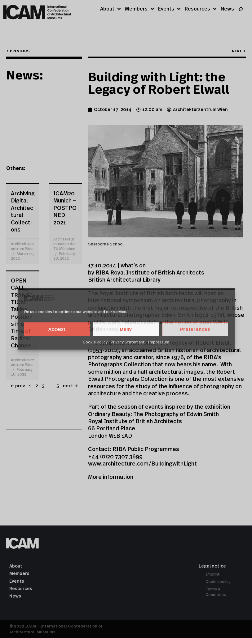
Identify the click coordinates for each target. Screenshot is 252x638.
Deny (126, 329)
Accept (56, 329)
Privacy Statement (128, 342)
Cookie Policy (95, 342)
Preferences (195, 329)
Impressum (158, 342)
